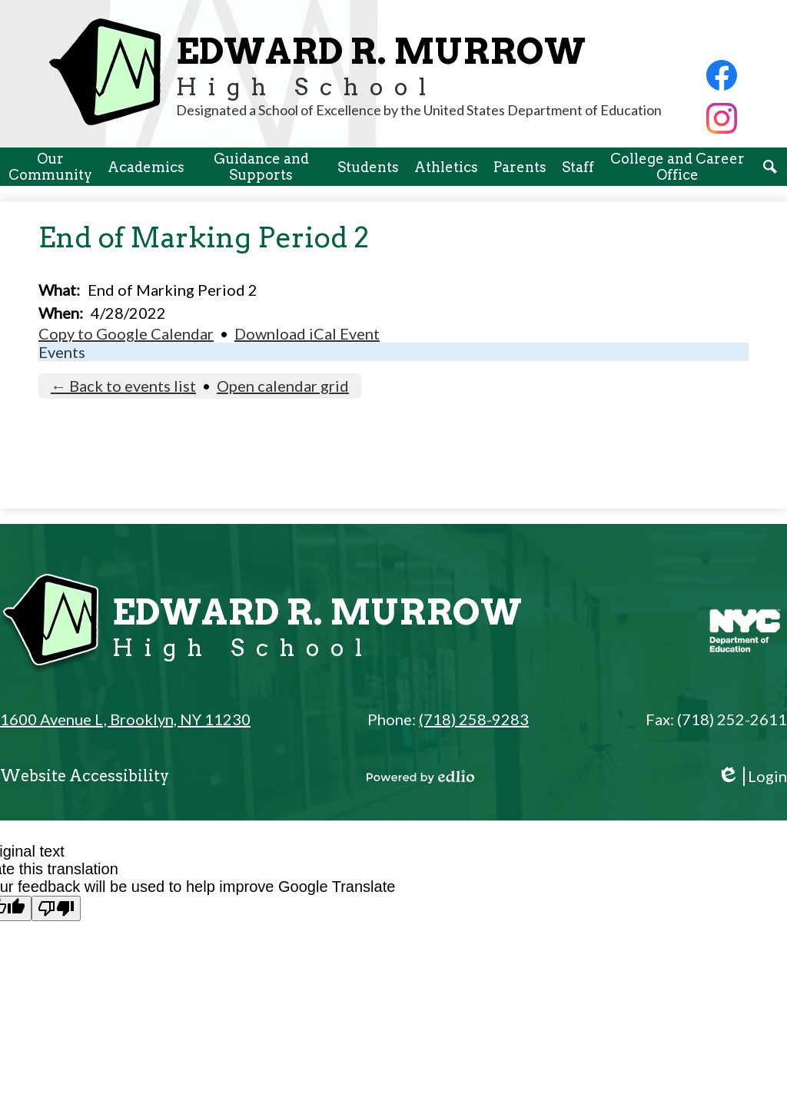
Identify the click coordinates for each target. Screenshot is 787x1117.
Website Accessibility (84, 776)
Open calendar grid (283, 385)
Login (752, 776)
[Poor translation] (56, 908)
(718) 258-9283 (474, 719)
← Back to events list (123, 385)
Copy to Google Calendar (126, 333)
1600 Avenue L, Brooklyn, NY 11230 (125, 719)
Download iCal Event (307, 333)
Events (61, 352)
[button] (50, 166)
